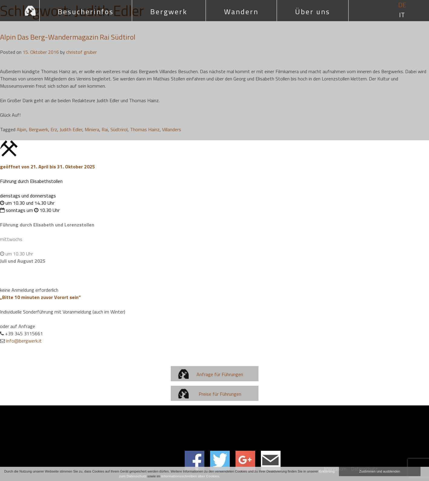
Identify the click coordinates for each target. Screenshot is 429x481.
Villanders (171, 129)
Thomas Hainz (145, 129)
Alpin (21, 129)
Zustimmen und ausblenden (379, 471)
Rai (105, 129)
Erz (53, 129)
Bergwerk (168, 11)
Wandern (241, 11)
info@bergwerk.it (24, 340)
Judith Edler (71, 129)
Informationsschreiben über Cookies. (190, 476)
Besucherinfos (86, 11)
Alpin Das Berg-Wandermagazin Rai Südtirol (67, 36)
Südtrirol (119, 129)
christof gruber (81, 52)
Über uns (312, 11)
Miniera (92, 129)
